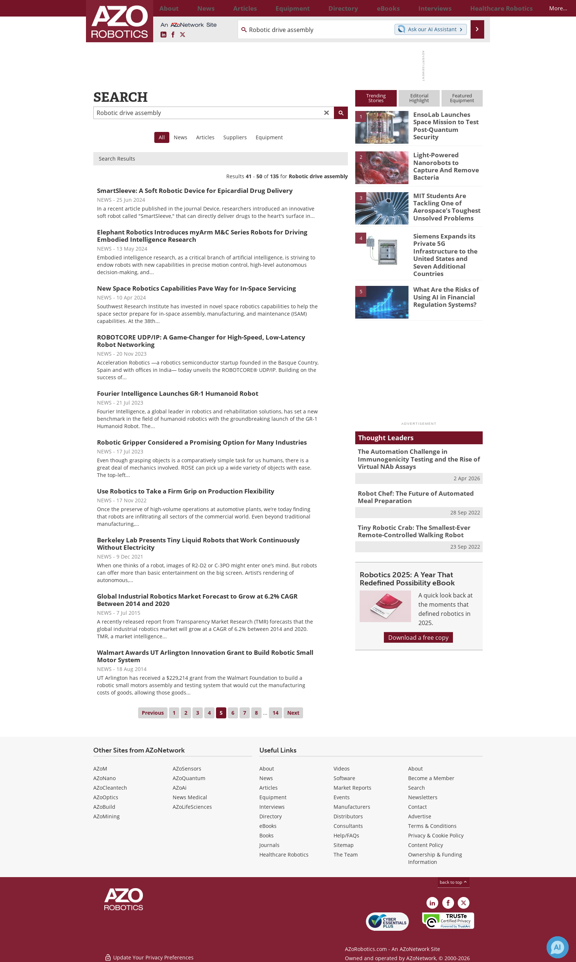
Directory (270, 816)
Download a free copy (418, 619)
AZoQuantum (189, 778)
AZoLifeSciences (192, 806)
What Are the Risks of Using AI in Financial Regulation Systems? (443, 284)
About (266, 768)
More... (475, 8)
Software (344, 778)
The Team (346, 854)
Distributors (348, 816)
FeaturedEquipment (462, 98)
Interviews (272, 806)
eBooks (268, 825)
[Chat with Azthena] (558, 947)
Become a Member (431, 778)
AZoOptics (105, 797)
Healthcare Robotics (284, 854)
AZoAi (180, 787)
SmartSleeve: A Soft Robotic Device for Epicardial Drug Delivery (195, 190)
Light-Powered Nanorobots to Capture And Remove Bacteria (445, 161)
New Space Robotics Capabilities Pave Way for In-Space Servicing (196, 288)
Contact (417, 806)
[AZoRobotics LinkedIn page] (163, 35)
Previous (153, 712)
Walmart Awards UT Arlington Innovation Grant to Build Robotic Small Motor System (205, 656)
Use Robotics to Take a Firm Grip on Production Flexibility (185, 491)
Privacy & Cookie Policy (436, 835)
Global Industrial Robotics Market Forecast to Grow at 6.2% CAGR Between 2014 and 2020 (197, 600)
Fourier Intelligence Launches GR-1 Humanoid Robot (177, 393)
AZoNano (104, 778)
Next (293, 712)
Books (266, 835)
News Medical (190, 797)
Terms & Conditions (432, 825)
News (180, 137)
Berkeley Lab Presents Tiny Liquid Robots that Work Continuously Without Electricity (198, 544)
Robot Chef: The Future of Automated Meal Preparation (417, 482)
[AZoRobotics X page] (183, 35)
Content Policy (425, 844)
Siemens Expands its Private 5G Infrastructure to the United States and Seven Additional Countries (447, 249)
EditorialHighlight (419, 98)
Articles (205, 137)
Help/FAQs (346, 835)
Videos (342, 768)
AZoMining (106, 816)
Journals (269, 844)
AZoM (100, 768)
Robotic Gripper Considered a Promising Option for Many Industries (202, 442)
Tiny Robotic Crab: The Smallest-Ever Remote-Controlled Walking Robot (409, 514)
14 (275, 712)
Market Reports (352, 787)
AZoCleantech (110, 787)
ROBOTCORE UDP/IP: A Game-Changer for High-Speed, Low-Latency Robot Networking (201, 341)
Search (416, 787)
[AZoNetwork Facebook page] (173, 35)
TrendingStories (376, 98)
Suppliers (235, 137)
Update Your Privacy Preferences (149, 952)
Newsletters (423, 797)
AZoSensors (187, 768)
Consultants (348, 825)
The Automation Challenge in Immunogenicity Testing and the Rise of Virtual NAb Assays (413, 446)
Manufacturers (352, 806)
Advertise (419, 816)
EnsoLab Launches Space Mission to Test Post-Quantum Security (447, 121)
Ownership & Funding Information (435, 858)
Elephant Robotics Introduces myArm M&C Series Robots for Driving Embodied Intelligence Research (202, 236)
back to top (454, 882)
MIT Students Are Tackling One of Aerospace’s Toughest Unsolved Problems (442, 205)
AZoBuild (104, 806)
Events (342, 797)
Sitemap (344, 844)
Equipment (269, 137)
